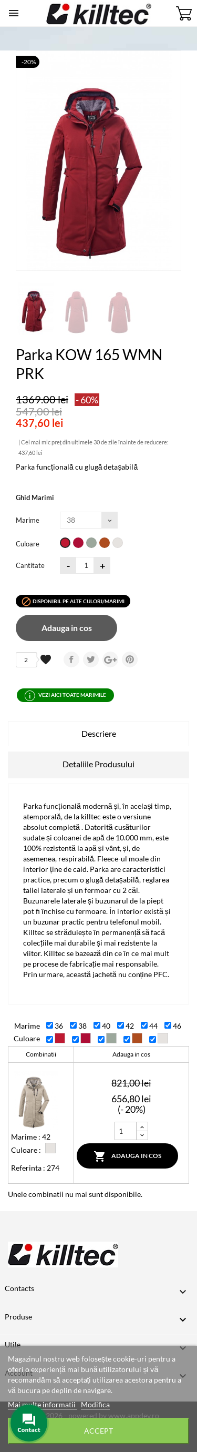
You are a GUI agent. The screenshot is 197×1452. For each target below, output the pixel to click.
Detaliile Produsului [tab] (98, 764)
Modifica (95, 1404)
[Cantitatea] (85, 565)
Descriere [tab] (98, 733)
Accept (98, 1430)
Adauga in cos (67, 628)
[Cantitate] (126, 1131)
